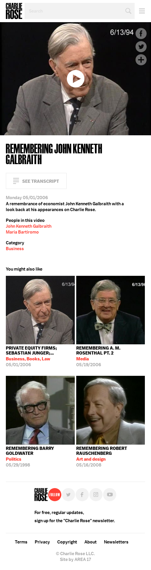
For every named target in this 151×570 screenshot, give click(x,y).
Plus (141, 59)
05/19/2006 (110, 356)
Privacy (42, 542)
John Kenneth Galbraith (28, 226)
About (90, 542)
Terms (21, 542)
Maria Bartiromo (22, 232)
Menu (140, 11)
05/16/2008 (110, 457)
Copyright (67, 542)
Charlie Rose (14, 11)
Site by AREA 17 (75, 559)
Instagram (96, 494)
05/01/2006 (40, 356)
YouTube (109, 494)
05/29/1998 (40, 457)
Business (15, 249)
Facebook (141, 33)
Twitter (141, 46)
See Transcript (40, 181)
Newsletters (116, 542)
